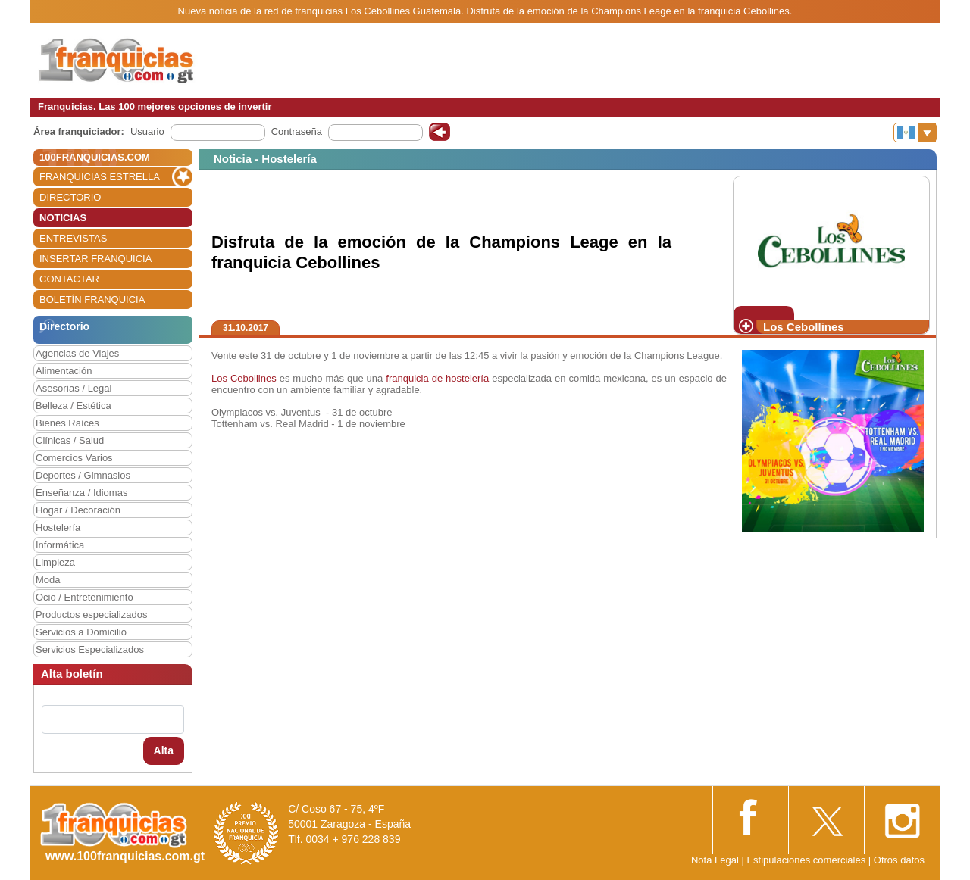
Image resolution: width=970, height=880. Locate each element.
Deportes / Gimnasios (83, 475)
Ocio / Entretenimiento (84, 597)
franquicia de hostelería (437, 378)
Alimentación (64, 370)
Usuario (147, 131)
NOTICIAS (62, 217)
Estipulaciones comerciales (807, 860)
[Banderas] (915, 132)
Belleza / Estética (73, 405)
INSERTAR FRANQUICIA (95, 258)
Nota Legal (715, 860)
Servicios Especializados (90, 649)
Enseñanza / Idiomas (81, 492)
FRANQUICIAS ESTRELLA (99, 177)
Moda (48, 579)
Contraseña (296, 131)
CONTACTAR (69, 279)
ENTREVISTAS (73, 238)
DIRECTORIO (70, 197)
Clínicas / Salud (70, 440)
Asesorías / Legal (73, 388)
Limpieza (55, 562)
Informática (60, 545)
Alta (164, 750)
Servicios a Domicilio (81, 632)
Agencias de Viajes (77, 353)
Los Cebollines (244, 378)
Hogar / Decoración (78, 510)
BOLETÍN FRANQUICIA (92, 299)
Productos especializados (91, 614)
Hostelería (58, 527)
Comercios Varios (74, 457)
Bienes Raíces (67, 423)
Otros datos (899, 860)
